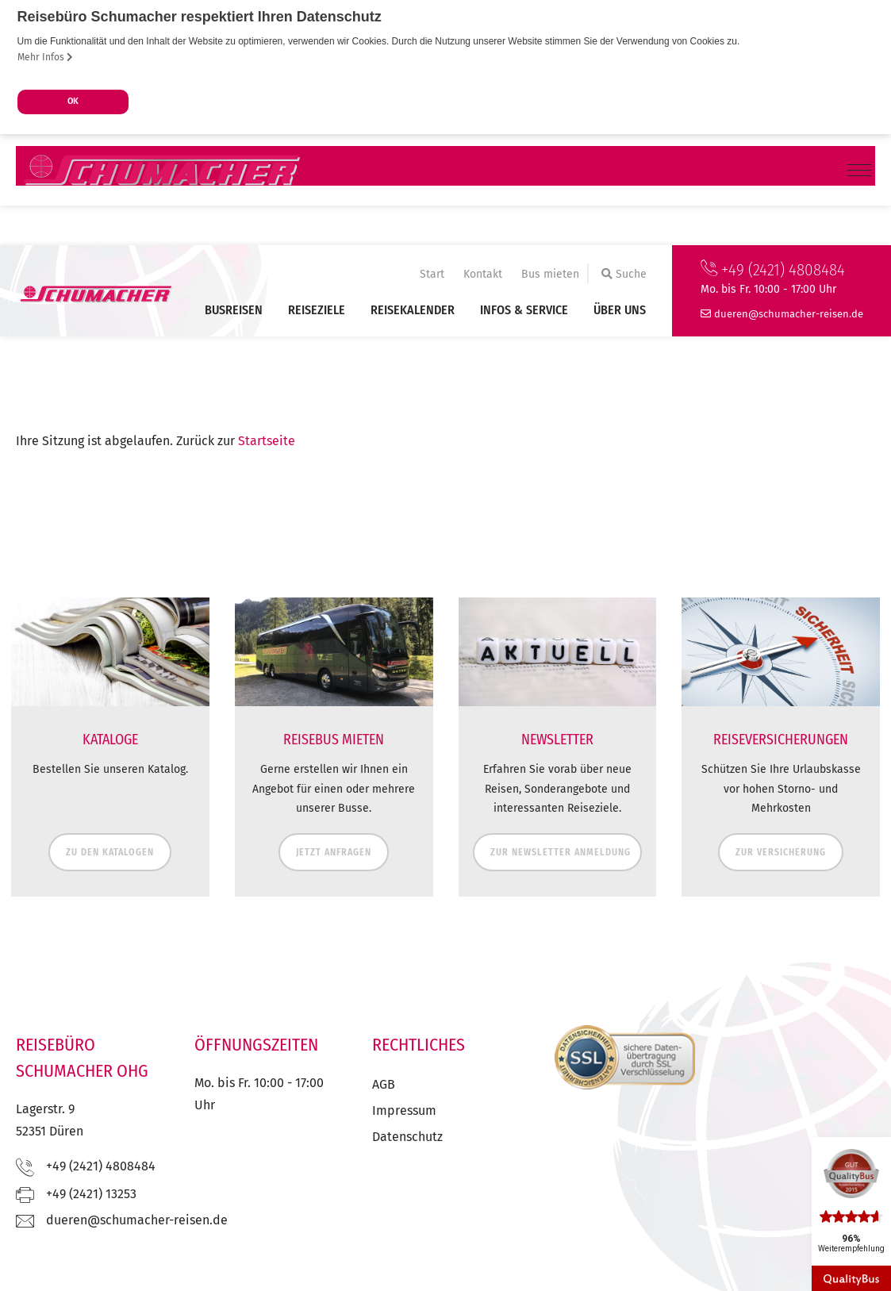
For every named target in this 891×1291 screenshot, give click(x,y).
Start (432, 274)
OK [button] (73, 101)
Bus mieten (550, 274)
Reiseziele (316, 309)
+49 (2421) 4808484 (773, 269)
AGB (383, 1084)
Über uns (619, 309)
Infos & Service (524, 309)
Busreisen (234, 309)
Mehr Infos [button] (45, 57)
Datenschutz (407, 1136)
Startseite (266, 440)
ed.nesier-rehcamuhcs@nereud (788, 314)
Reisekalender (413, 309)
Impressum (404, 1110)
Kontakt (482, 274)
